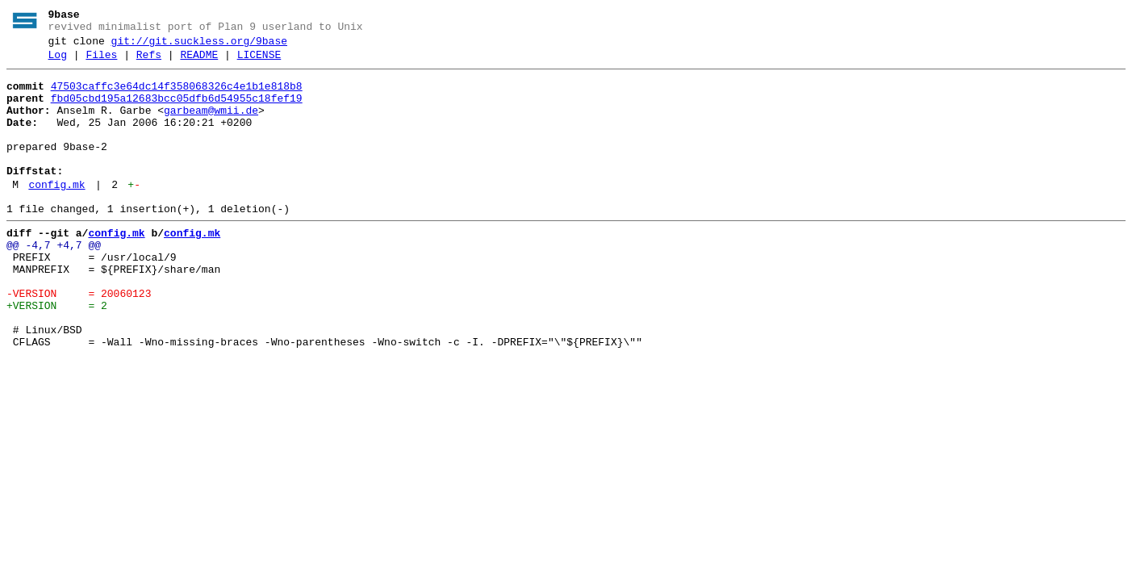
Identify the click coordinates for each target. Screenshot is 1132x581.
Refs (148, 62)
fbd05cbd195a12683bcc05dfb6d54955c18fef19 (177, 110)
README (199, 62)
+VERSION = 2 (56, 354)
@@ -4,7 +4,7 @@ (53, 281)
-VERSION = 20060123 (78, 339)
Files (101, 62)
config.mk (56, 214)
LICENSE (259, 62)
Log (57, 62)
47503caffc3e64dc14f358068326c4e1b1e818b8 (177, 96)
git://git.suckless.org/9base (199, 46)
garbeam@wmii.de (211, 125)
